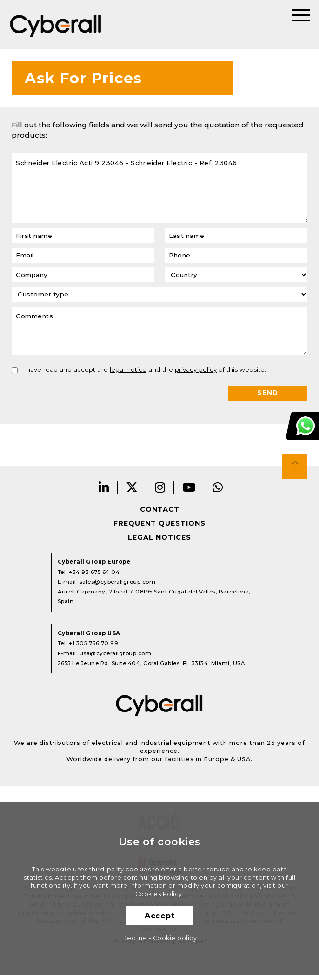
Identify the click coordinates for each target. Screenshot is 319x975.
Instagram (160, 487)
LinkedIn (104, 487)
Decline (134, 938)
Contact (159, 509)
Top (294, 466)
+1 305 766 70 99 (93, 643)
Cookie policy (175, 938)
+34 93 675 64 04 (94, 572)
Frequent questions (159, 523)
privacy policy (196, 369)
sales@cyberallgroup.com (118, 582)
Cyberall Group (55, 24)
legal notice (128, 369)
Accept (159, 915)
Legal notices (159, 537)
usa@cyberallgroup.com (116, 653)
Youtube (189, 487)
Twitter (132, 487)
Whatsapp (218, 487)
